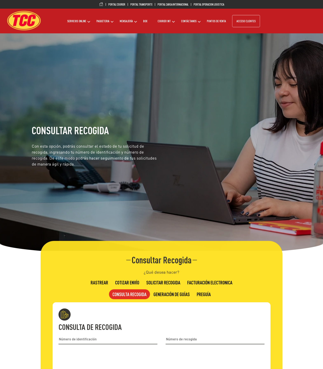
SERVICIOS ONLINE (76, 21)
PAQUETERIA (102, 21)
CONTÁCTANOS (189, 21)
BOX (145, 21)
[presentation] (161, 358)
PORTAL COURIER (116, 4)
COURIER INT (164, 21)
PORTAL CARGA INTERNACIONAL (173, 4)
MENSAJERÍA (126, 21)
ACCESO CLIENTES (246, 21)
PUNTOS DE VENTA (216, 21)
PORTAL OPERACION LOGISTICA (209, 4)
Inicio (101, 4)
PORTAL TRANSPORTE (141, 4)
